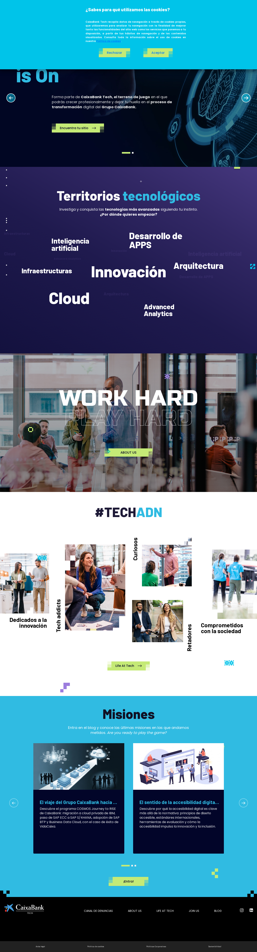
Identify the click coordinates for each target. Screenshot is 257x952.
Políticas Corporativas (156, 946)
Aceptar (158, 52)
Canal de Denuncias (98, 911)
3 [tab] (135, 865)
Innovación (128, 271)
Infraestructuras (46, 270)
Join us (194, 911)
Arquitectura (198, 265)
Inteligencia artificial (70, 244)
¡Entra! (128, 881)
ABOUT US (128, 452)
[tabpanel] (128, 93)
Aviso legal (40, 946)
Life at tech (165, 911)
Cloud (69, 297)
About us (135, 911)
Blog (218, 911)
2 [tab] (133, 153)
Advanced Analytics (159, 310)
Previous (10, 97)
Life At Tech (128, 665)
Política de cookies (108, 41)
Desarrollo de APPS (155, 240)
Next (246, 97)
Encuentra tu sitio (78, 128)
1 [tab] (126, 153)
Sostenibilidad (214, 946)
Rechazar (114, 52)
